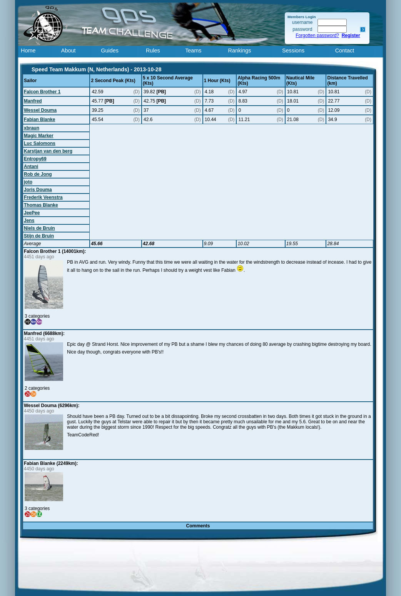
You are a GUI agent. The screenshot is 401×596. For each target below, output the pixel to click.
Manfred (33, 101)
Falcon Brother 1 (42, 91)
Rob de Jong (38, 174)
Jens (29, 220)
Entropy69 (35, 159)
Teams (193, 50)
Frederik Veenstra (43, 197)
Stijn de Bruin (39, 236)
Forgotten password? (317, 35)
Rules (153, 50)
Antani (31, 166)
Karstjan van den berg (48, 151)
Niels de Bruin (39, 228)
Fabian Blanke (39, 119)
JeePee (32, 213)
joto (28, 182)
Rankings (239, 50)
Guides (110, 50)
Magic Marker (38, 135)
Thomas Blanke (41, 205)
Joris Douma (38, 189)
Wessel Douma (40, 110)
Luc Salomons (39, 143)
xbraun (31, 128)
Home (28, 50)
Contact (344, 50)
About (68, 50)
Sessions (293, 50)
